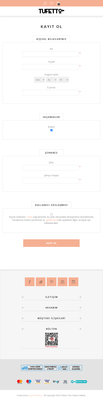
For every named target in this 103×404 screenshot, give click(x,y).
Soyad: (51, 61)
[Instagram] (73, 281)
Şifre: (51, 162)
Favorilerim (51, 3)
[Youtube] (62, 281)
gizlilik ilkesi (52, 219)
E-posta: (51, 87)
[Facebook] (29, 281)
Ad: (51, 48)
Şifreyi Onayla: (51, 175)
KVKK (30, 216)
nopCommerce (35, 395)
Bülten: (51, 126)
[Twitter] (40, 281)
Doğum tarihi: (51, 74)
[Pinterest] (51, 281)
